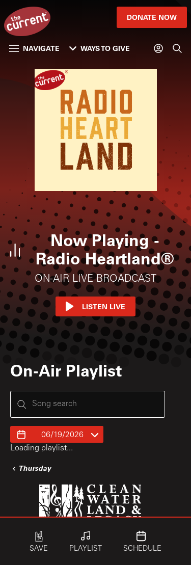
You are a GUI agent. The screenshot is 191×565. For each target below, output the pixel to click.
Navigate (34, 48)
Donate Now (152, 17)
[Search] (177, 48)
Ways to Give (99, 48)
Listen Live (95, 306)
